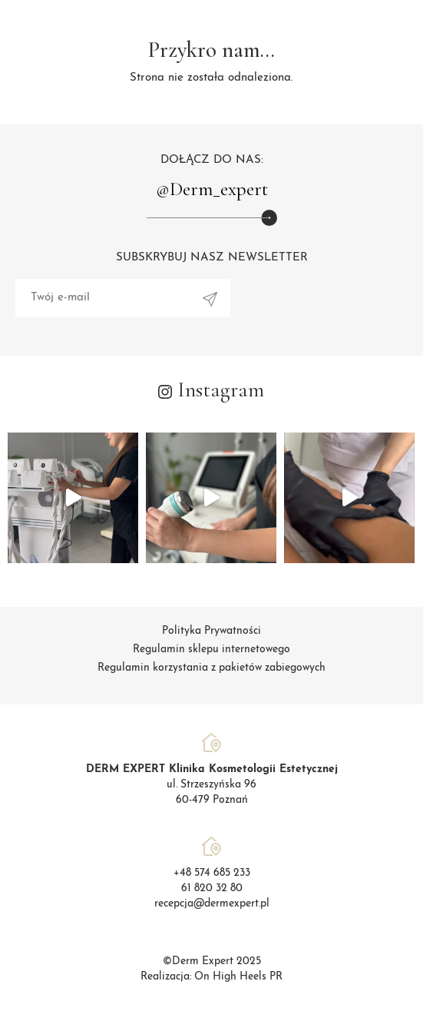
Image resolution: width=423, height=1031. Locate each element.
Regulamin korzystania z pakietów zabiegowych (211, 668)
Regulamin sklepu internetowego (211, 649)
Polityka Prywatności (211, 631)
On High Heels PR (238, 977)
